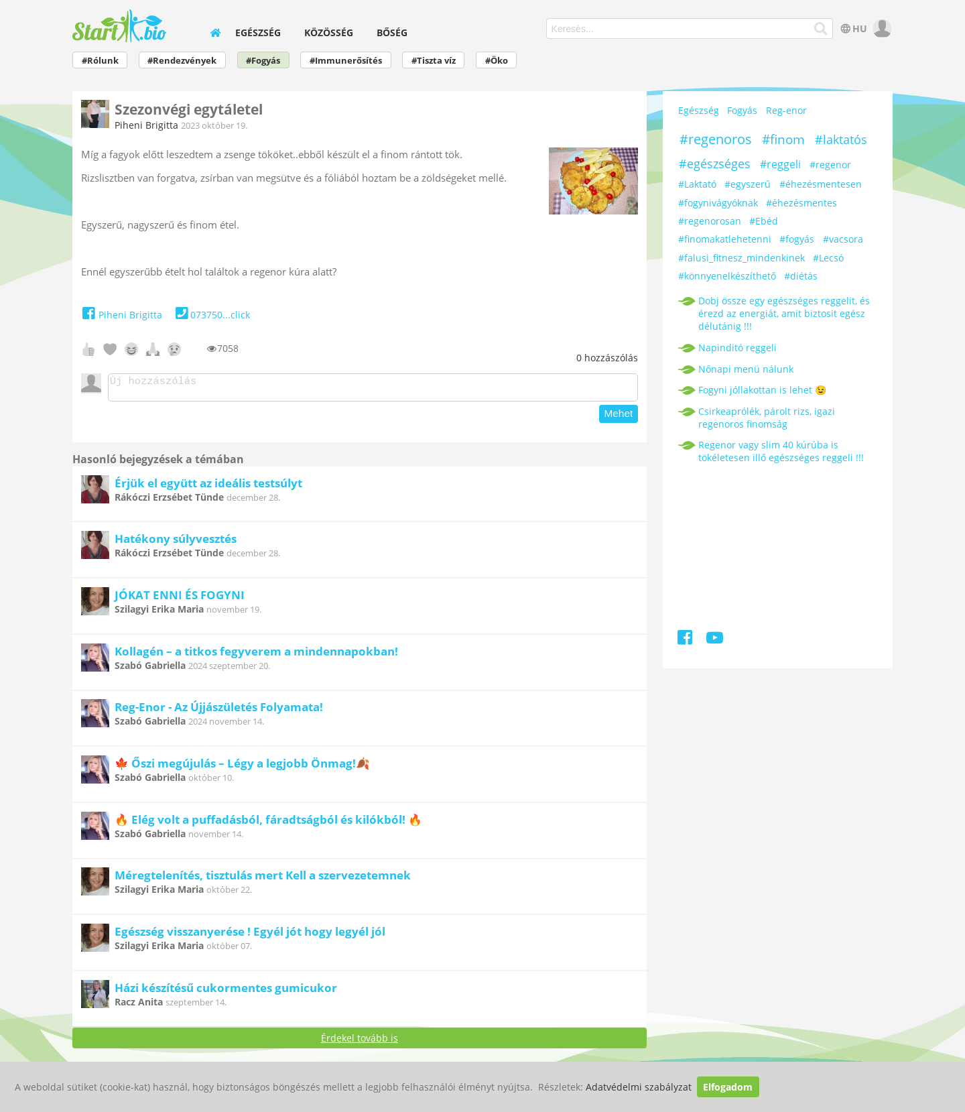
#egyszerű (747, 184)
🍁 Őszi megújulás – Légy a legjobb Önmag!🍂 (242, 767)
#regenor (830, 164)
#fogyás (796, 239)
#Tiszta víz (433, 60)
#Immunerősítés (346, 60)
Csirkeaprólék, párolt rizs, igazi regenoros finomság (766, 417)
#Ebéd (763, 220)
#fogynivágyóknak (718, 202)
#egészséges (715, 164)
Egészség (258, 32)
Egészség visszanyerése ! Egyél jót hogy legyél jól (250, 935)
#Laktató (697, 184)
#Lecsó (828, 257)
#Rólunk (100, 60)
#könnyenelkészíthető (727, 275)
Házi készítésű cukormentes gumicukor (226, 991)
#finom (783, 139)
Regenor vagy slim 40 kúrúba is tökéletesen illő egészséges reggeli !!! (781, 451)
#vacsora (843, 239)
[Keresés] (821, 29)
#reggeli (780, 164)
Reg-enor (786, 110)
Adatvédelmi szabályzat (639, 1086)
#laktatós (841, 139)
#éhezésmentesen (820, 184)
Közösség (328, 32)
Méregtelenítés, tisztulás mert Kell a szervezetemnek (263, 879)
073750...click (211, 314)
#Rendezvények (181, 60)
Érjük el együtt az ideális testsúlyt (208, 487)
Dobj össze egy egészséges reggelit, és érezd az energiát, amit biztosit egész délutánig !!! (784, 313)
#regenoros (716, 139)
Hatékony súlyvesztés (176, 542)
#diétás (801, 275)
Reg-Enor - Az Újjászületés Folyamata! (219, 711)
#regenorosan (709, 220)
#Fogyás (263, 60)
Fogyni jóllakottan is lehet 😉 (762, 389)
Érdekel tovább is (359, 1042)
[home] (216, 32)
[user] (881, 28)
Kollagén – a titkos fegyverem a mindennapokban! (256, 655)
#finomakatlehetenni (724, 239)
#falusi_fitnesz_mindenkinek (741, 257)
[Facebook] (686, 639)
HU (852, 28)
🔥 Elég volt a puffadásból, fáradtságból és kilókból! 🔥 (268, 823)
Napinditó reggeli (737, 347)
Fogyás (742, 110)
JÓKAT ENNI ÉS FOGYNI (180, 599)
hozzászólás (607, 357)
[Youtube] (714, 639)
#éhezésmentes (801, 202)
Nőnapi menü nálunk (745, 369)
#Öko (496, 60)
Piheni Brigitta (146, 125)
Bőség (392, 32)
